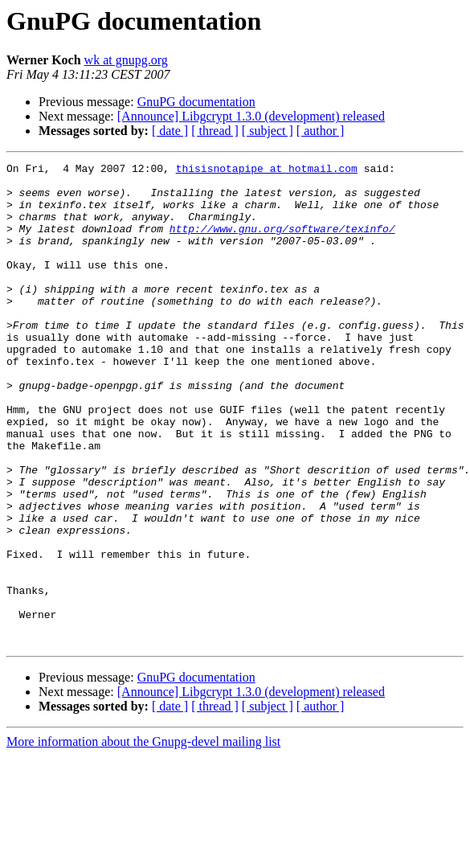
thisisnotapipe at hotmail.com (267, 170)
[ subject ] (267, 130)
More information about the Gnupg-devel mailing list (143, 838)
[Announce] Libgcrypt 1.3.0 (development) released (251, 116)
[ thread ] (215, 130)
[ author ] (320, 130)
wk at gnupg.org (126, 60)
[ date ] (170, 130)
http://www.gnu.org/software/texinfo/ (282, 243)
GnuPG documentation (196, 102)
